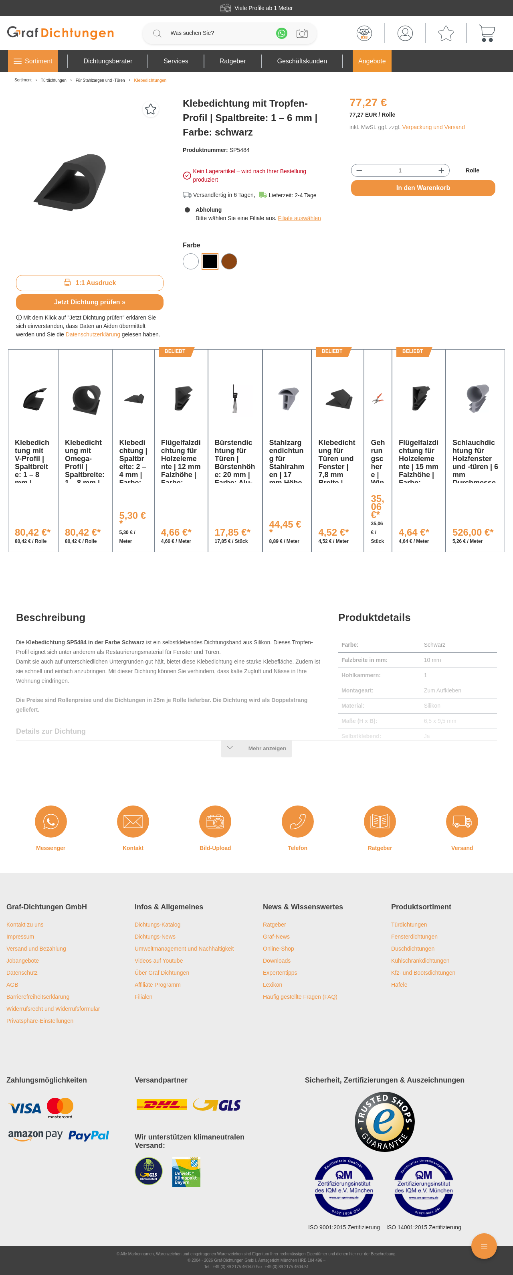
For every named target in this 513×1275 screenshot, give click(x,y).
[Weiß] (191, 261)
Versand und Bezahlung (36, 948)
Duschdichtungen (412, 948)
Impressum (20, 936)
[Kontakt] (133, 821)
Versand (462, 848)
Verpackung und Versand (433, 127)
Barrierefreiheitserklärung (37, 997)
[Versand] (462, 821)
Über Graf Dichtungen (162, 972)
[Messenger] (51, 821)
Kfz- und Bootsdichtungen (423, 972)
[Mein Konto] (405, 33)
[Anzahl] (400, 170)
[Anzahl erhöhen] (441, 170)
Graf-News (276, 936)
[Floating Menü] (484, 1246)
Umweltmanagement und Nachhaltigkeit (184, 948)
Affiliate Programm (158, 985)
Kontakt (133, 848)
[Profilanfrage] (302, 33)
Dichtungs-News (155, 936)
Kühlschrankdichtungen (420, 960)
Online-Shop (278, 948)
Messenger (50, 848)
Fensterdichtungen (414, 936)
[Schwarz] (210, 261)
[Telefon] (298, 821)
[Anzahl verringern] (359, 170)
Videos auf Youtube (159, 960)
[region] (90, 182)
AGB (12, 985)
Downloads (277, 960)
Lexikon (272, 985)
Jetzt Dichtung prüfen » (89, 302)
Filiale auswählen (299, 218)
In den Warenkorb (423, 187)
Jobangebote (22, 960)
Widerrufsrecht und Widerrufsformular (53, 1009)
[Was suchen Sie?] (219, 33)
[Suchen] (157, 33)
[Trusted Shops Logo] (385, 1122)
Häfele (399, 985)
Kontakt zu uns (25, 924)
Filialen (143, 997)
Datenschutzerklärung (93, 334)
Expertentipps (280, 972)
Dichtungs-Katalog (157, 924)
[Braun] (229, 261)
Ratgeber (380, 848)
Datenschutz (22, 972)
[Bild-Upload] (215, 821)
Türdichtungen (409, 924)
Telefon (297, 848)
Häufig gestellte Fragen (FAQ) (300, 997)
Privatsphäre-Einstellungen (39, 1021)
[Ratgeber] (380, 821)
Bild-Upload (215, 848)
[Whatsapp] (281, 33)
